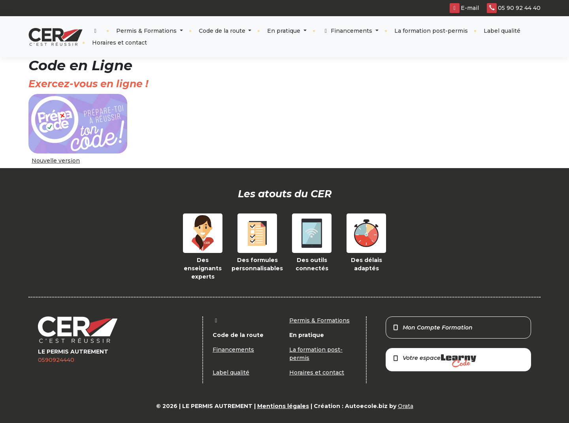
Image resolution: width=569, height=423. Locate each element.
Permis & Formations (147, 30)
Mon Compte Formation (432, 327)
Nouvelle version (56, 160)
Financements (348, 30)
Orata (405, 406)
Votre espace (434, 360)
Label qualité (502, 30)
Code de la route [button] (223, 30)
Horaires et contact (119, 42)
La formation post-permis (431, 30)
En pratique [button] (284, 30)
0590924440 (56, 359)
